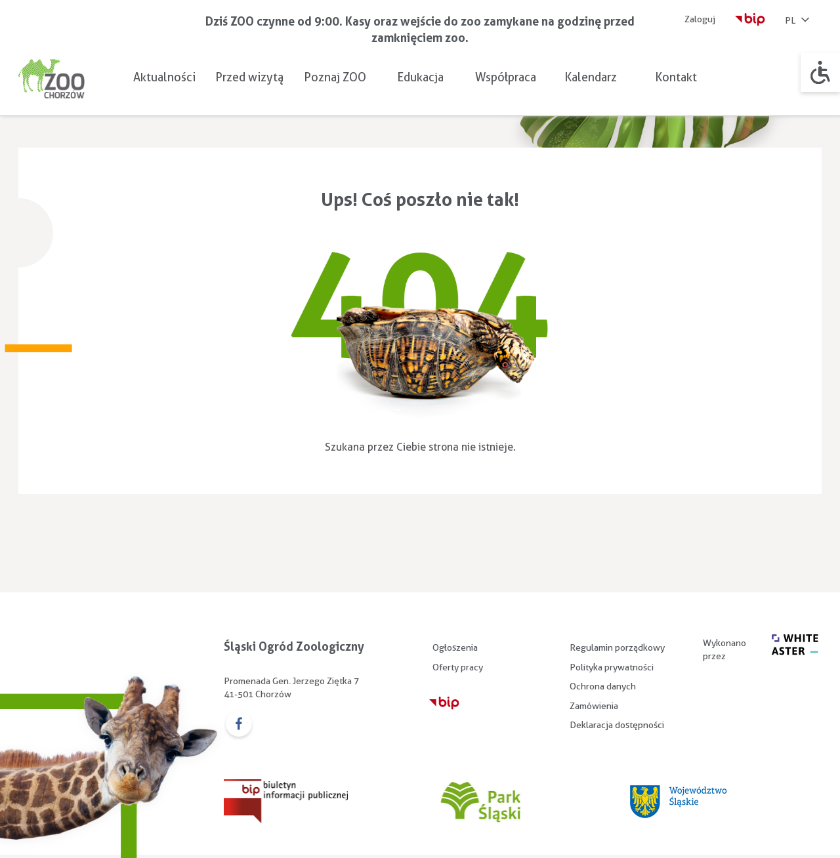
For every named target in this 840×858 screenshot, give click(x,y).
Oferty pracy (457, 667)
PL (798, 21)
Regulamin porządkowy (617, 647)
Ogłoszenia (455, 647)
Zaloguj (699, 19)
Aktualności (164, 77)
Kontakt (676, 77)
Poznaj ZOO (335, 77)
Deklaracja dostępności (617, 725)
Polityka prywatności (612, 667)
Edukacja (420, 77)
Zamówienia (594, 706)
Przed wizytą (249, 77)
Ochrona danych (603, 686)
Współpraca (505, 77)
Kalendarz (590, 77)
